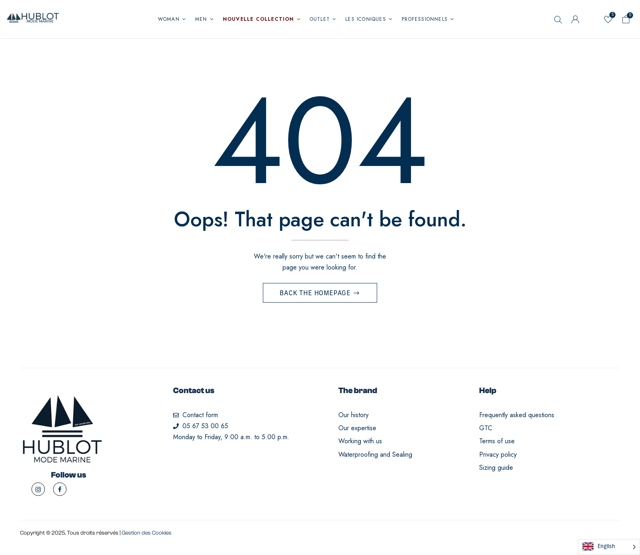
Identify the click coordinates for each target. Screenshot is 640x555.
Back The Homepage (316, 296)
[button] (626, 21)
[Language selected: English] (609, 547)
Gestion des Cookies (146, 535)
